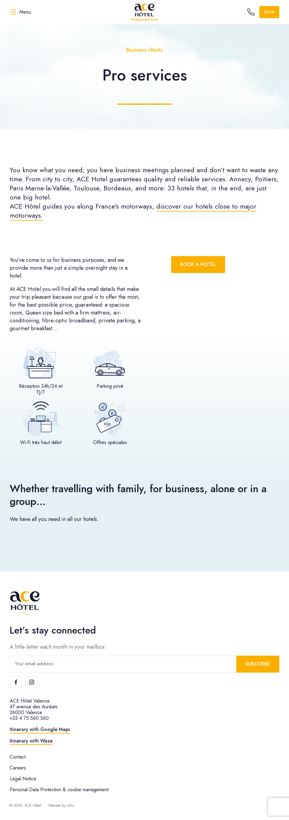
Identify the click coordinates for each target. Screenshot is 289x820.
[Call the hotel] (250, 12)
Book (269, 12)
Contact (17, 756)
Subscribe (257, 663)
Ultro (70, 805)
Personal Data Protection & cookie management (59, 789)
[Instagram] (31, 682)
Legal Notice (23, 778)
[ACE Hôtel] (144, 12)
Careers (18, 767)
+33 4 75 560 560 (29, 718)
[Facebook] (16, 682)
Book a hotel (198, 264)
